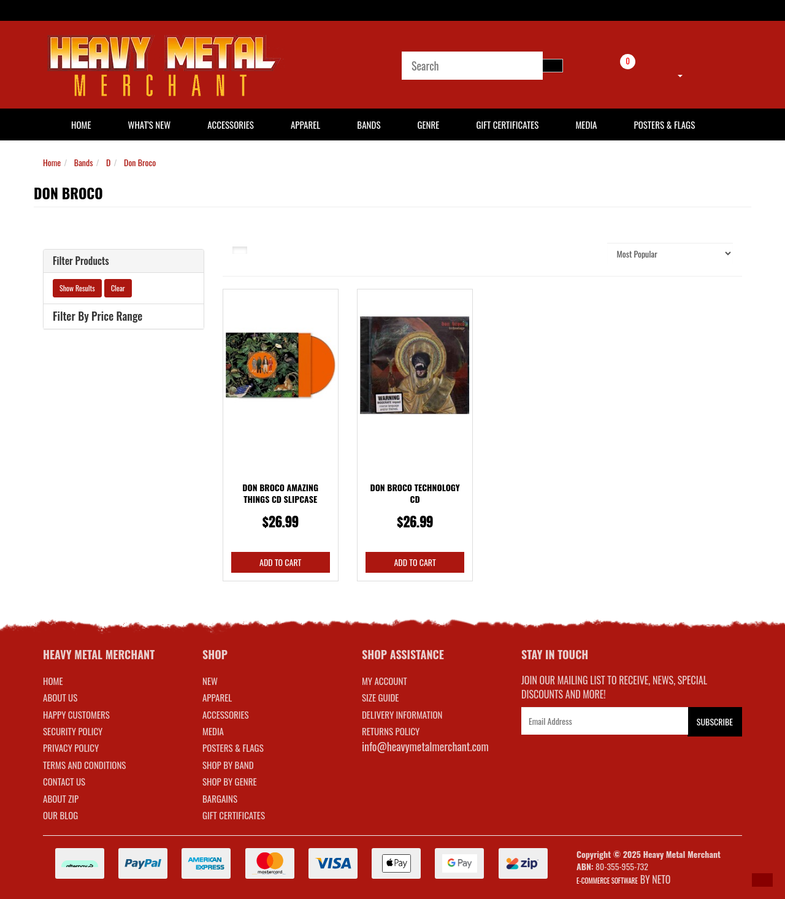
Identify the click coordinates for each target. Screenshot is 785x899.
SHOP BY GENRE (229, 781)
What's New (149, 124)
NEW (210, 680)
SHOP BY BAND (228, 764)
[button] (762, 880)
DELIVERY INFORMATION (402, 714)
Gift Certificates (507, 124)
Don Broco (140, 162)
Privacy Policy (71, 747)
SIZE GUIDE (380, 697)
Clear (118, 288)
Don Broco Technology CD (414, 493)
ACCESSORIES (225, 714)
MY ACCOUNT (384, 680)
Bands (368, 124)
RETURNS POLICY (390, 731)
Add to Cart (280, 562)
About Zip (60, 798)
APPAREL (217, 697)
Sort (585, 253)
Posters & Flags (664, 124)
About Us (60, 697)
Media (586, 124)
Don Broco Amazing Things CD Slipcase (280, 493)
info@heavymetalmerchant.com (425, 746)
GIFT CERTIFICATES (233, 815)
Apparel (305, 124)
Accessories (230, 124)
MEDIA (213, 731)
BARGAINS (219, 798)
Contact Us (64, 781)
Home (52, 162)
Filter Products (81, 261)
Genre (428, 124)
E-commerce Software (607, 881)
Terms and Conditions (84, 764)
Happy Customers (76, 714)
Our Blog (60, 815)
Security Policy (72, 731)
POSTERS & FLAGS (233, 747)
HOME (81, 124)
